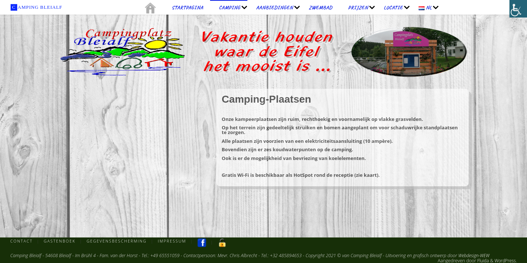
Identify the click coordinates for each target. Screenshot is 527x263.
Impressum (176, 241)
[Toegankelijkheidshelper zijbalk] (518, 9)
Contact (21, 241)
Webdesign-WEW (475, 255)
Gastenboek (60, 241)
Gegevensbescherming (119, 241)
